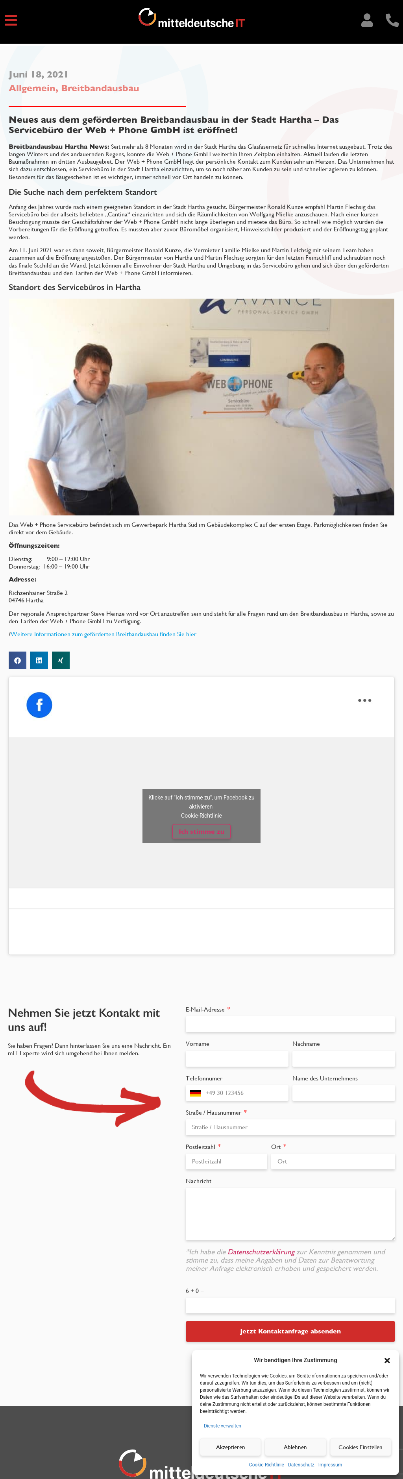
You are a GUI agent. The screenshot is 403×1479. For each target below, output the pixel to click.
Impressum (330, 1465)
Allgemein (32, 88)
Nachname (306, 1043)
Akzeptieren (230, 1447)
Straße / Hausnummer (214, 1112)
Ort (276, 1146)
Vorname (197, 1043)
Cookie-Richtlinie (266, 1465)
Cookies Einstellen (360, 1447)
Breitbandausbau (100, 88)
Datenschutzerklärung (261, 1252)
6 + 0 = (195, 1290)
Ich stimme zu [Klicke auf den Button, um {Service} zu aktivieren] (201, 831)
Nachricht (198, 1181)
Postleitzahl (201, 1146)
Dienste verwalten (222, 1426)
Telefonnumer (204, 1078)
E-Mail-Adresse (206, 1009)
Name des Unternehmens (325, 1078)
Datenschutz (301, 1465)
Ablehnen (295, 1447)
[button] (387, 1360)
